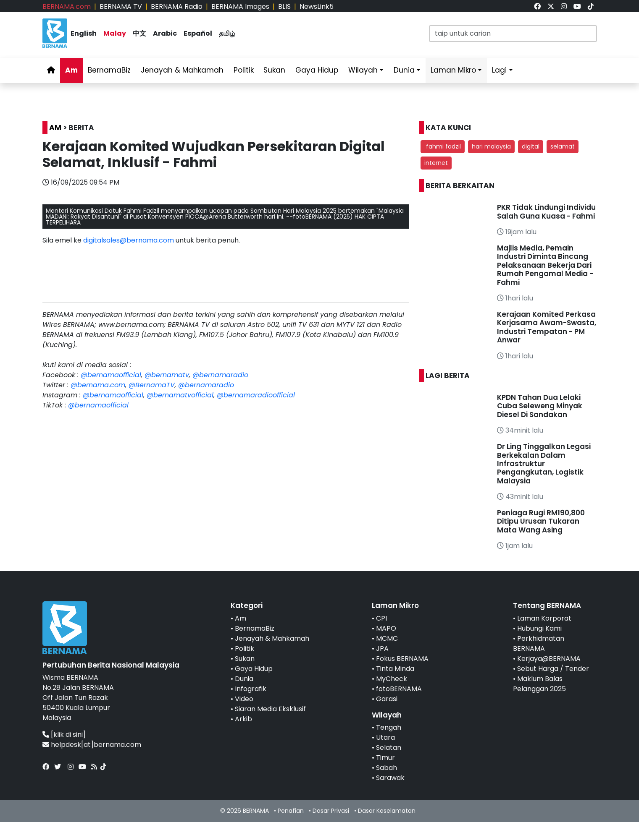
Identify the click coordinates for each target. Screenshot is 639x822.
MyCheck (391, 679)
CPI (381, 618)
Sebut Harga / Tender (553, 668)
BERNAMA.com (66, 6)
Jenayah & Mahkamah (182, 70)
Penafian (291, 810)
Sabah (386, 767)
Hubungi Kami (539, 628)
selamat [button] (562, 146)
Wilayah (363, 70)
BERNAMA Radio (176, 6)
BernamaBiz (109, 70)
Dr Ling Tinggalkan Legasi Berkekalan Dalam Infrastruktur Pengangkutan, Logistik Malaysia (544, 463)
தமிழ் (227, 33)
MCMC (387, 638)
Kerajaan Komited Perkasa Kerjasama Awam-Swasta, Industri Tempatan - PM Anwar (546, 327)
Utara (385, 737)
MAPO (386, 628)
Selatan (388, 747)
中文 (139, 33)
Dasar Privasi (331, 810)
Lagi (499, 70)
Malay (114, 33)
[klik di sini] (68, 734)
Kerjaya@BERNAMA (549, 658)
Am (71, 70)
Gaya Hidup (316, 70)
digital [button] (530, 146)
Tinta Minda (395, 668)
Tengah (388, 727)
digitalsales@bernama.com (128, 240)
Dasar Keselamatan (386, 810)
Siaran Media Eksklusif (270, 709)
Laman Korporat (544, 618)
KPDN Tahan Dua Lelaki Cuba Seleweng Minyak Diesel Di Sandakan (539, 406)
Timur (385, 757)
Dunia (404, 70)
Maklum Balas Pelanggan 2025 (539, 684)
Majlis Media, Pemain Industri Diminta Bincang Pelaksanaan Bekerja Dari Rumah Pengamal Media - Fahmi (545, 265)
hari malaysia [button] (491, 146)
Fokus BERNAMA (402, 658)
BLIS (284, 6)
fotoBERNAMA (399, 689)
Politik (244, 70)
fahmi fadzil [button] (442, 146)
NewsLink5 (317, 6)
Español (198, 33)
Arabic (165, 33)
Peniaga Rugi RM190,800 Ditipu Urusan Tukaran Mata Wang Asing (541, 521)
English (84, 33)
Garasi (386, 699)
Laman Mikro (453, 70)
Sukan (274, 70)
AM (55, 128)
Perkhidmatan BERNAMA (538, 643)
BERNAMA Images (240, 6)
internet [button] (436, 163)
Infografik (250, 689)
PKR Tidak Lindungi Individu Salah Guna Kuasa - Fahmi (546, 211)
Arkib (243, 719)
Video (244, 699)
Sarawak (390, 778)
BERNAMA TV (121, 6)
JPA (382, 648)
